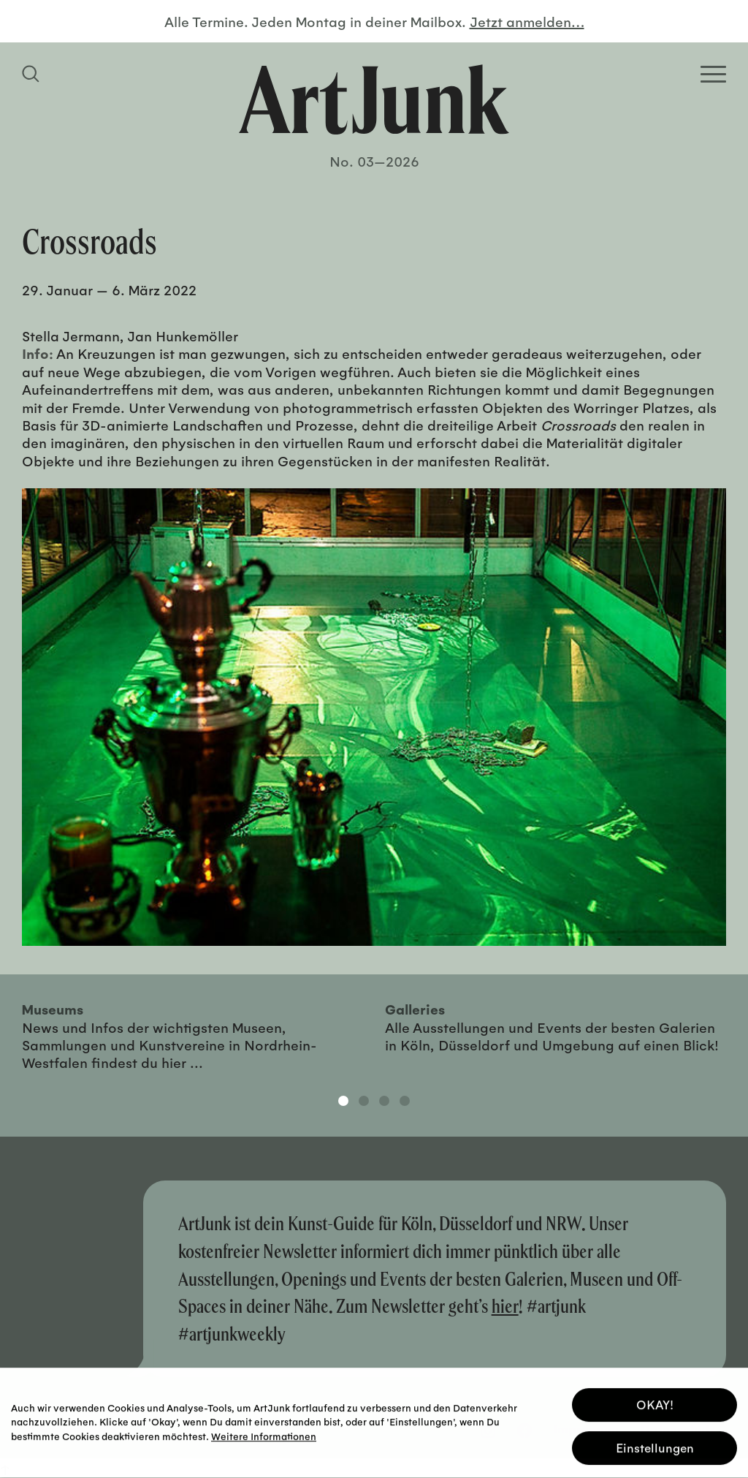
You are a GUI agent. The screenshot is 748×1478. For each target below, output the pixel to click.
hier (505, 1306)
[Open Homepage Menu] (713, 74)
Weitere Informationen (263, 1433)
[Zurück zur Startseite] (374, 99)
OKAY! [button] (654, 1402)
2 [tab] (364, 1101)
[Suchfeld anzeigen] (33, 74)
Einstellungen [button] (655, 1445)
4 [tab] (405, 1101)
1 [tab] (343, 1101)
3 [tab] (384, 1101)
